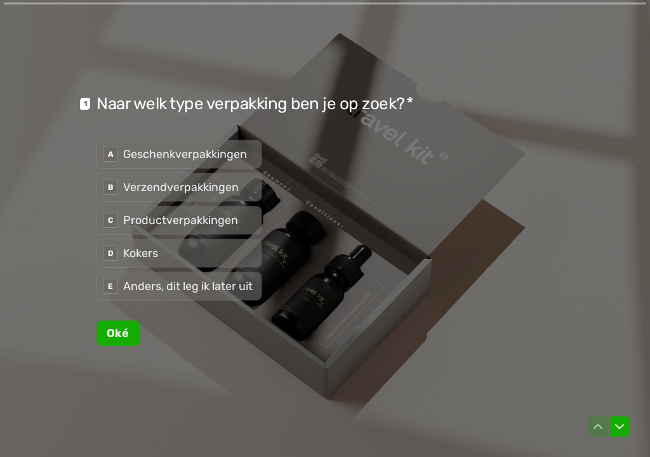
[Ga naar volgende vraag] (619, 426)
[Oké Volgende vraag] (117, 332)
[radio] (179, 154)
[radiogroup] (179, 220)
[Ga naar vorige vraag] (598, 426)
